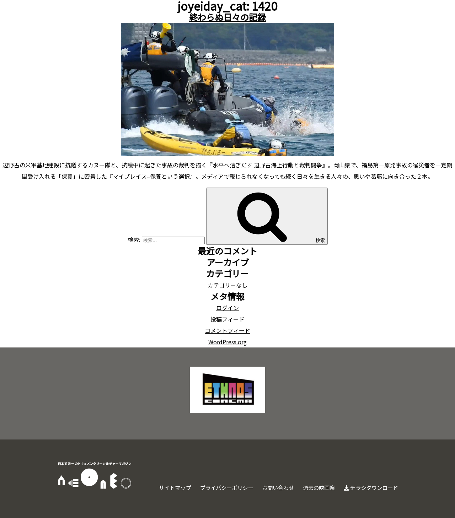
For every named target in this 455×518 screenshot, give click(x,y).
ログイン (227, 307)
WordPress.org (227, 342)
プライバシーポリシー (216, 487)
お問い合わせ (271, 487)
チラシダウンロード (369, 487)
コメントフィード (227, 330)
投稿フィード (227, 319)
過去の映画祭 (314, 487)
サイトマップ (162, 487)
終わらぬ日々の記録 (227, 17)
